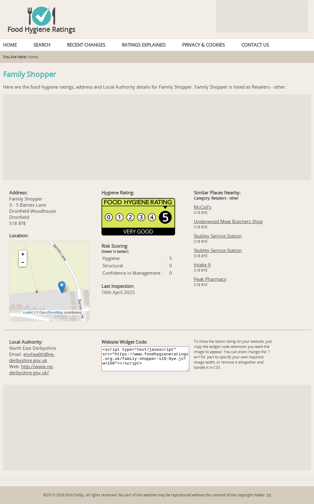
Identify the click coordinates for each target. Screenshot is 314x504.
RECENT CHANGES (86, 45)
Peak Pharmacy (210, 279)
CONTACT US (255, 45)
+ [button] (23, 254)
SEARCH (41, 45)
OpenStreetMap (51, 312)
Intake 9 (202, 265)
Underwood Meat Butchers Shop (228, 221)
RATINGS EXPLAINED (144, 45)
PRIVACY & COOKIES (203, 45)
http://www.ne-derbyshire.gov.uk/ (31, 369)
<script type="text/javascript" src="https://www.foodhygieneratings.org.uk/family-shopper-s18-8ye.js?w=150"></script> (145, 358)
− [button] (23, 262)
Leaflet (28, 312)
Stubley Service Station (218, 236)
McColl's (202, 207)
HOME (10, 45)
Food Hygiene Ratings (41, 29)
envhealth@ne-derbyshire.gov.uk (32, 357)
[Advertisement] (157, 137)
